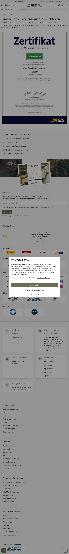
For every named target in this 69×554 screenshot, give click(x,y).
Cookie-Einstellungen (43, 278)
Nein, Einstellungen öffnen (34, 290)
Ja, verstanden (34, 285)
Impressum (38, 294)
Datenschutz (31, 294)
